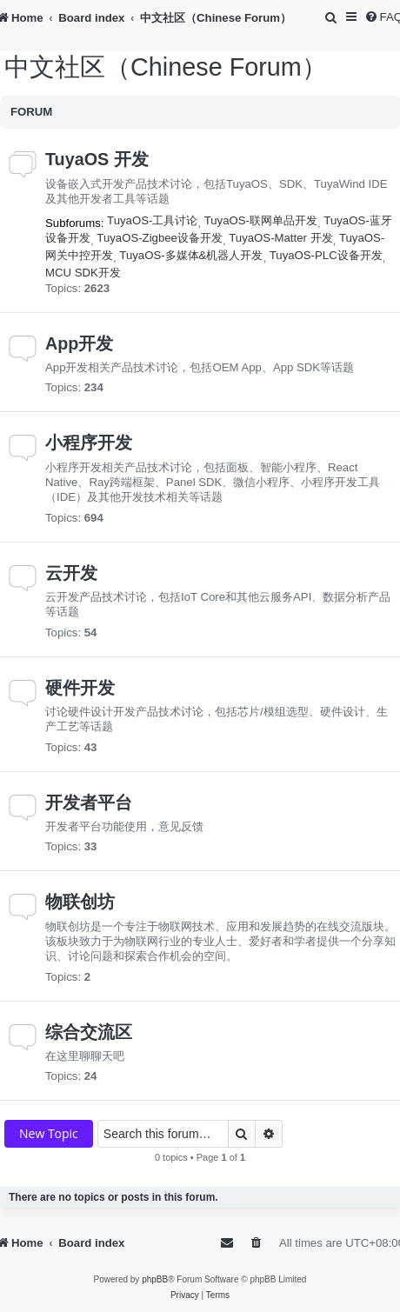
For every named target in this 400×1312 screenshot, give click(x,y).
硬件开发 (80, 687)
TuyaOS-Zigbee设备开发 (160, 237)
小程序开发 (88, 442)
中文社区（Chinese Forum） (165, 67)
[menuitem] (332, 17)
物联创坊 (80, 901)
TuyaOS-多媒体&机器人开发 (191, 255)
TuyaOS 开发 (97, 159)
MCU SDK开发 (83, 272)
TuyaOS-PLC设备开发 (326, 255)
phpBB (155, 1279)
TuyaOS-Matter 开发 (280, 237)
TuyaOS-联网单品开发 (260, 220)
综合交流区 (88, 1032)
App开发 (79, 343)
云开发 (71, 573)
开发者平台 (88, 802)
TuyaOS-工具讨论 (152, 220)
